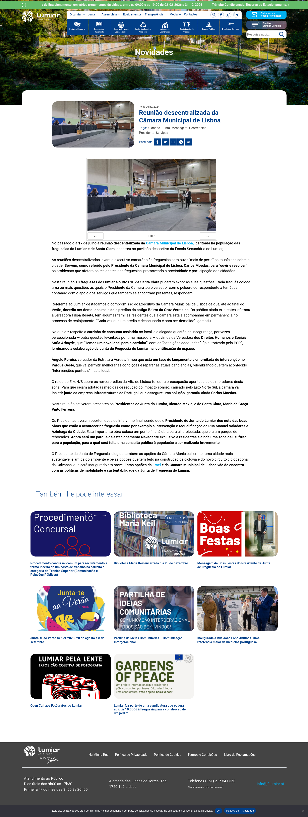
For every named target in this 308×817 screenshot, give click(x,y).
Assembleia (111, 14)
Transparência (156, 14)
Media (175, 14)
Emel (156, 465)
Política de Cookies (167, 755)
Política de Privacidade (131, 755)
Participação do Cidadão (187, 30)
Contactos (190, 14)
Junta (93, 14)
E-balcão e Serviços (230, 29)
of (151, 236)
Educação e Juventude (99, 30)
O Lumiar (77, 14)
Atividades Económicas (165, 30)
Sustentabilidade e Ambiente (143, 30)
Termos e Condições (203, 755)
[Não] (303, 811)
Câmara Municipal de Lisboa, (171, 243)
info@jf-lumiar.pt (270, 784)
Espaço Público (208, 29)
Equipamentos (132, 14)
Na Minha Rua (99, 755)
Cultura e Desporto (77, 29)
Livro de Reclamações (239, 755)
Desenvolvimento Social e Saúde (121, 30)
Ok (218, 810)
